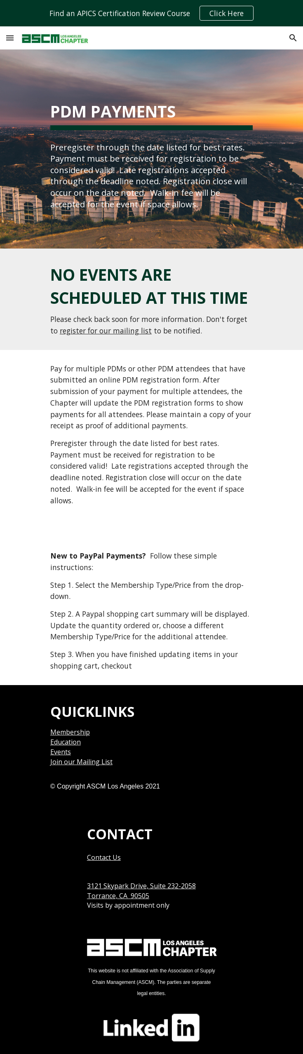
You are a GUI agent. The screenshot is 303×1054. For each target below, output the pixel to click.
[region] (151, 13)
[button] (10, 37)
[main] (151, 109)
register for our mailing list (106, 331)
